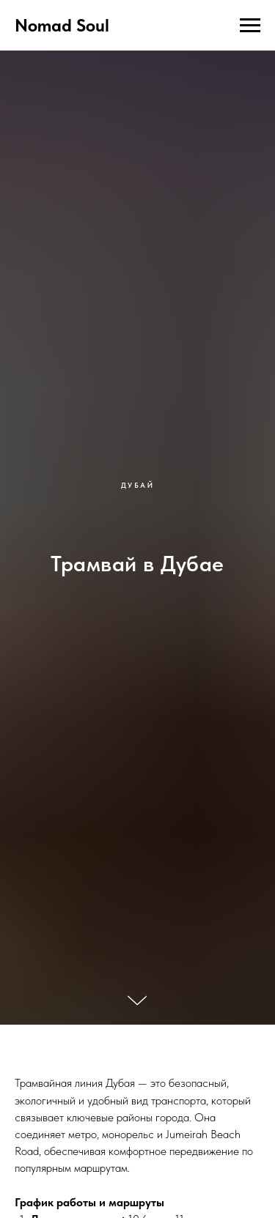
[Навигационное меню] (250, 25)
